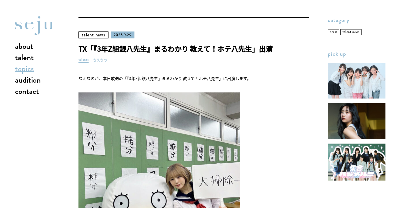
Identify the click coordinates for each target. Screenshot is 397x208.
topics (24, 69)
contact (27, 91)
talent (24, 57)
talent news (93, 34)
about (24, 46)
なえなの (100, 60)
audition (28, 80)
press (333, 31)
